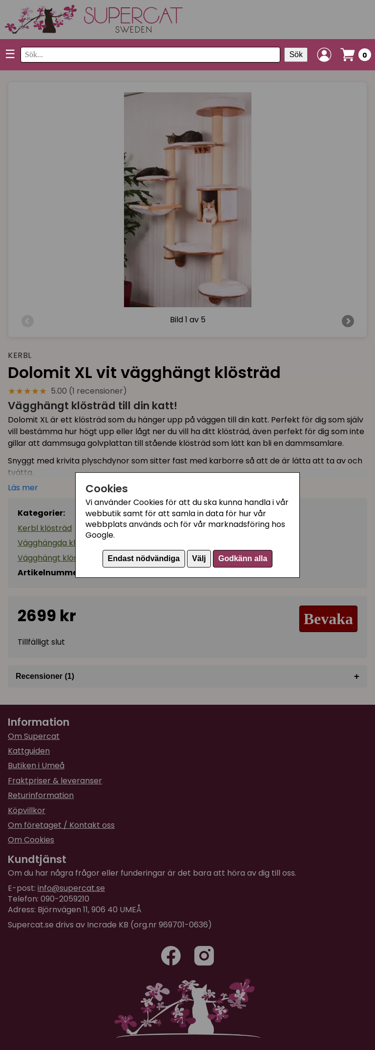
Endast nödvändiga (144, 558)
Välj (199, 558)
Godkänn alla (242, 558)
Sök (296, 54)
